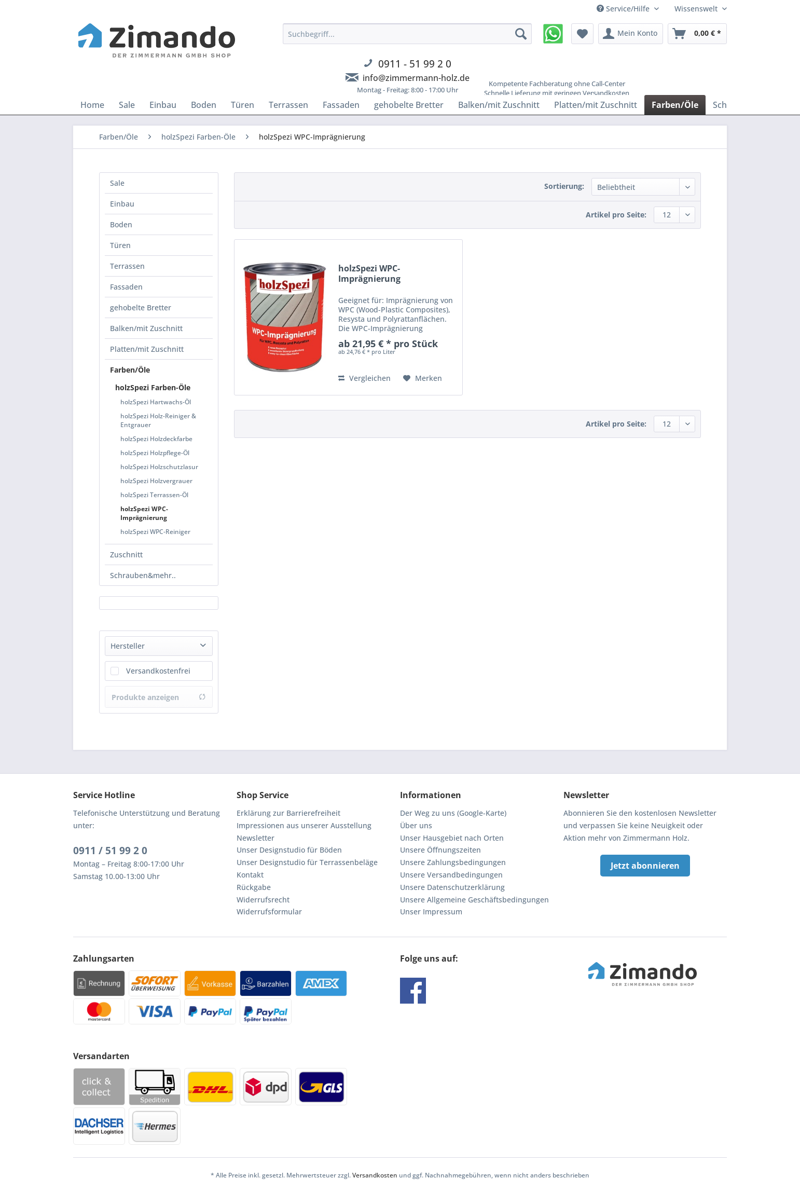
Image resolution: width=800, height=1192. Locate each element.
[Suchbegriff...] (407, 33)
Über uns (416, 825)
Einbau (122, 204)
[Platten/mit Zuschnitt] (595, 105)
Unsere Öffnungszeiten (440, 850)
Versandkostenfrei (158, 671)
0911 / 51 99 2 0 (110, 850)
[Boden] (204, 105)
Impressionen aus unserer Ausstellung (304, 825)
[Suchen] (521, 33)
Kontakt (250, 875)
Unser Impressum (431, 911)
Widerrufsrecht (263, 900)
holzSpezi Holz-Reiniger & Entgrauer (158, 420)
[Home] (92, 105)
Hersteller (128, 646)
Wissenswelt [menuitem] (697, 8)
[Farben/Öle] (675, 105)
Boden (121, 224)
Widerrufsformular (269, 911)
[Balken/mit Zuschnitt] (499, 105)
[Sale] (127, 105)
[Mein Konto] (630, 33)
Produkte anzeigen (159, 697)
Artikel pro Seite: (616, 215)
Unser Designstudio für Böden (289, 850)
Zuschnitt (126, 554)
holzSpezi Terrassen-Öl (154, 494)
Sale (117, 183)
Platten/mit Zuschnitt (147, 349)
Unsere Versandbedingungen (451, 875)
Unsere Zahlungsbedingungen (453, 862)
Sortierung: (564, 186)
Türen (120, 245)
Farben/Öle (130, 370)
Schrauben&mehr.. (143, 575)
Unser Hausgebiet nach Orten (452, 838)
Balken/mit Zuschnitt (146, 328)
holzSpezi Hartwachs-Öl (155, 402)
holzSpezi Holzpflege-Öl (154, 452)
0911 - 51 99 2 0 (414, 64)
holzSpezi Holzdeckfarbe (156, 438)
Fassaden (126, 287)
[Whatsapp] (553, 33)
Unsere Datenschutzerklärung (452, 887)
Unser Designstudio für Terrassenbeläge (307, 862)
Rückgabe (254, 887)
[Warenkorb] (697, 33)
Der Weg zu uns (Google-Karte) (453, 813)
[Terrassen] (288, 105)
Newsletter (255, 838)
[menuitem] (407, 64)
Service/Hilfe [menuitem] (624, 8)
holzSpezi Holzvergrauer (156, 480)
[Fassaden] (341, 105)
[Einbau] (163, 105)
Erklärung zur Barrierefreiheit (288, 813)
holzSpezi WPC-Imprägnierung (144, 513)
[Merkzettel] (582, 33)
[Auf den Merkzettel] (422, 378)
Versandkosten (374, 1175)
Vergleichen (364, 378)
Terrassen (127, 266)
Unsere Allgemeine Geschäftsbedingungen (474, 900)
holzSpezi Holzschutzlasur (159, 466)
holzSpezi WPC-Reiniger (155, 531)
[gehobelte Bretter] (409, 105)
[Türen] (242, 105)
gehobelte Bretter (140, 307)
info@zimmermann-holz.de (416, 78)
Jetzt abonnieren (645, 865)
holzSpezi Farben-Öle (152, 387)
